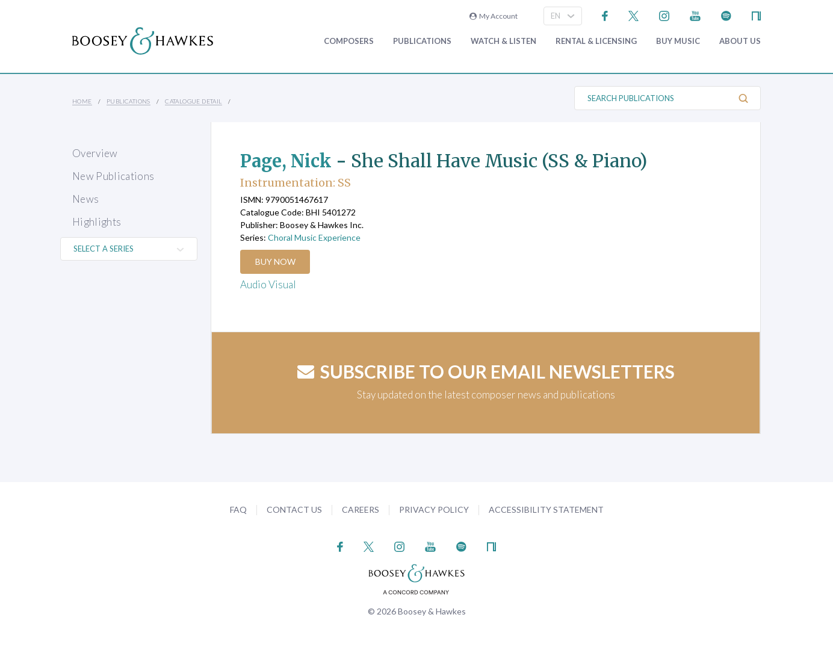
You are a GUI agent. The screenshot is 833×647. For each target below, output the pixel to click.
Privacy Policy (434, 509)
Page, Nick (287, 160)
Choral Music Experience (314, 237)
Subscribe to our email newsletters (486, 371)
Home (82, 101)
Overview (95, 153)
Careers (360, 509)
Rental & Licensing (596, 41)
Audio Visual (268, 284)
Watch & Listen (503, 41)
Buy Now (276, 261)
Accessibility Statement (546, 509)
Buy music (678, 41)
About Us (740, 41)
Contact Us (294, 509)
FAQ (238, 509)
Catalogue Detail (193, 101)
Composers (349, 41)
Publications (422, 41)
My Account (493, 15)
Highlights (96, 221)
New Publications (113, 176)
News (85, 199)
